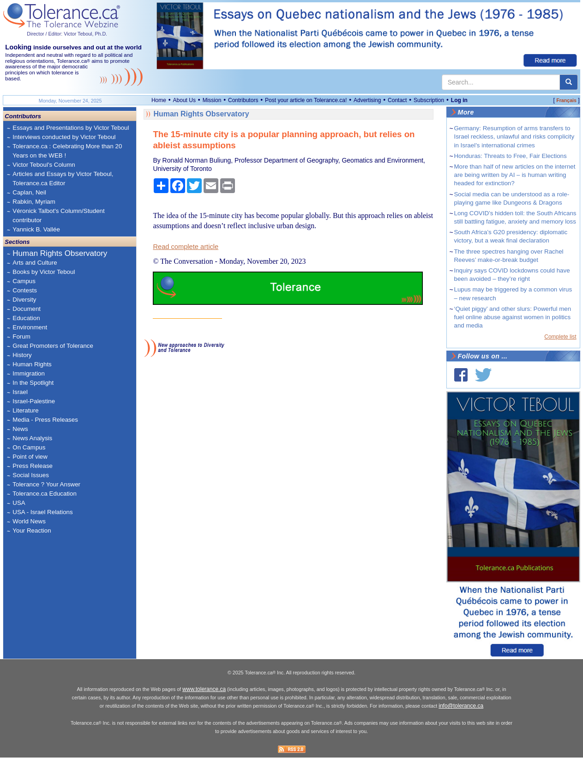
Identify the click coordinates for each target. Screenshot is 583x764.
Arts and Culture (34, 262)
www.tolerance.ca (204, 695)
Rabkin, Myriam (33, 201)
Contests (24, 290)
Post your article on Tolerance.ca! (306, 100)
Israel (20, 391)
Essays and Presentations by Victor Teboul (70, 127)
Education (26, 318)
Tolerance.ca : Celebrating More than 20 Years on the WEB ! (67, 151)
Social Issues (30, 475)
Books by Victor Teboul (43, 271)
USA (18, 502)
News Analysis (32, 438)
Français (566, 100)
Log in (459, 100)
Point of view (30, 456)
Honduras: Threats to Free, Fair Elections (510, 155)
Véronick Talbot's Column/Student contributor (58, 215)
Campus (24, 281)
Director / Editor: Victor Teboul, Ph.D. (67, 33)
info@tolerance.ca (461, 712)
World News (29, 521)
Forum (21, 336)
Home (158, 100)
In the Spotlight (33, 382)
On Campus (28, 447)
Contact (397, 100)
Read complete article (185, 246)
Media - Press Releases (45, 419)
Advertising (367, 100)
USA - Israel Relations (42, 512)
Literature (25, 410)
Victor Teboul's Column (43, 164)
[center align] (568, 82)
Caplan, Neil (29, 192)
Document (26, 308)
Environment (29, 327)
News (20, 428)
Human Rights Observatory (59, 253)
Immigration (28, 373)
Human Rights (31, 364)
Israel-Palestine (33, 401)
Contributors (243, 100)
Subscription (429, 100)
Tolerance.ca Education (44, 493)
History (21, 355)
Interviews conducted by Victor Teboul (63, 136)
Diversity (24, 299)
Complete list (560, 336)
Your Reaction (31, 530)
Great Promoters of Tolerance (52, 345)
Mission (212, 100)
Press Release (32, 465)
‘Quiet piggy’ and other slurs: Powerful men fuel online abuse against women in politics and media (512, 317)
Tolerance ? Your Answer (46, 484)
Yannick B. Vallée (36, 229)
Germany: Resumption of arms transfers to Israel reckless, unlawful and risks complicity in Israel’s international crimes (514, 136)
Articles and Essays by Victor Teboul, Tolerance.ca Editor (62, 178)
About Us (184, 100)
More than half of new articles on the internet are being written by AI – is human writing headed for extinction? (514, 175)
